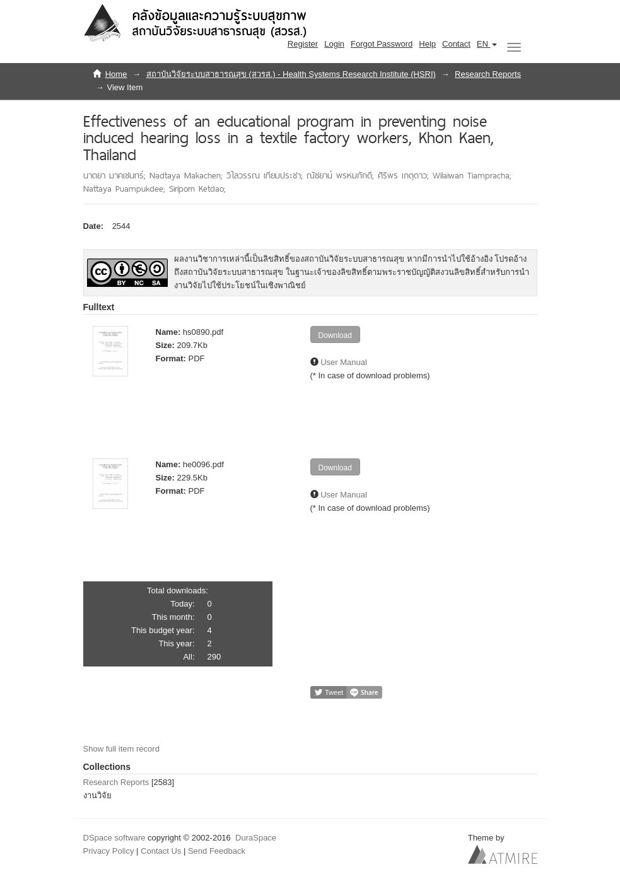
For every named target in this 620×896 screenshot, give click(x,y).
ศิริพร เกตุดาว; (405, 175)
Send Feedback (216, 851)
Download (335, 335)
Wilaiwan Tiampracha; (472, 175)
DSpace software (114, 837)
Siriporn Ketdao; (197, 188)
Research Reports (488, 74)
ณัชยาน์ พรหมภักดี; (342, 175)
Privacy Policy (108, 851)
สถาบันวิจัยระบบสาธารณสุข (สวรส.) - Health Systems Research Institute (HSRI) (291, 74)
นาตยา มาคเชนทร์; (116, 175)
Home (116, 74)
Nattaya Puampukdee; (126, 188)
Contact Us (161, 851)
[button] (487, 44)
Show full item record (121, 748)
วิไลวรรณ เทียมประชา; (266, 175)
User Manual (343, 362)
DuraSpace (255, 837)
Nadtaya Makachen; (187, 175)
